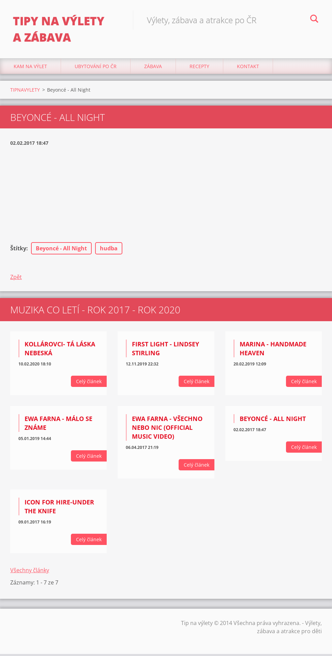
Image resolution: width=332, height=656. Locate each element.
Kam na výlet (30, 68)
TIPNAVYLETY (25, 91)
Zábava (153, 68)
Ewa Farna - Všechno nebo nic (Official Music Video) (167, 429)
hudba (109, 250)
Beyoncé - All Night (61, 250)
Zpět (16, 279)
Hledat (314, 20)
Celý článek (89, 383)
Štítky (18, 250)
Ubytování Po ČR (96, 68)
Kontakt (248, 68)
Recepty (199, 68)
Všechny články (29, 572)
